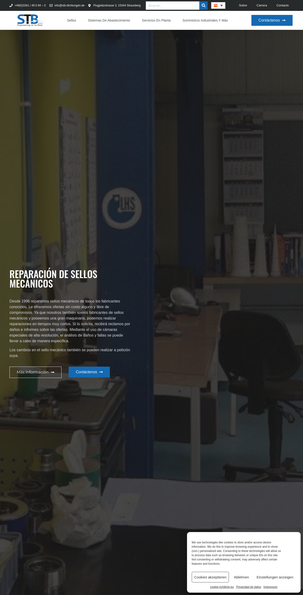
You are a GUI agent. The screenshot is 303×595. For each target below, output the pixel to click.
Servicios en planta (156, 20)
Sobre (243, 5)
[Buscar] (203, 5)
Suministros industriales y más (205, 20)
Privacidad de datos (248, 587)
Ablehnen (241, 577)
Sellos (71, 20)
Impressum (270, 587)
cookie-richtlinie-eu (222, 587)
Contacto (282, 5)
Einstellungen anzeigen (275, 577)
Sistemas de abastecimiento (109, 20)
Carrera (262, 5)
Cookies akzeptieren (210, 577)
